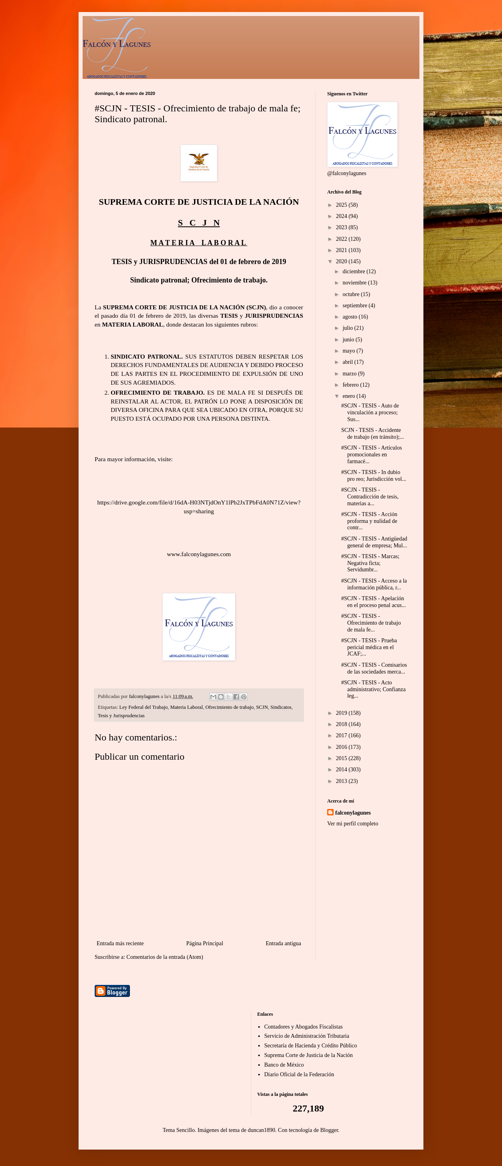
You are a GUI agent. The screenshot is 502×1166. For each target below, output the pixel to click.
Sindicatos (281, 707)
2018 (342, 724)
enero (349, 396)
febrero (351, 385)
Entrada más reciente (120, 943)
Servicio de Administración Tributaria (306, 1036)
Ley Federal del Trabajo (143, 707)
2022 (342, 239)
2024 (342, 216)
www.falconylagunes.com (199, 554)
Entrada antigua (283, 943)
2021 (342, 250)
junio (348, 340)
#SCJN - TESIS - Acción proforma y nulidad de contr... (369, 521)
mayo (349, 351)
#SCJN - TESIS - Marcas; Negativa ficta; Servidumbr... (370, 563)
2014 (342, 770)
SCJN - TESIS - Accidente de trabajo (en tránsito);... (372, 433)
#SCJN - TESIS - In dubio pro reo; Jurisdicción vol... (373, 475)
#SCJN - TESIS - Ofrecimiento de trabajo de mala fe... (371, 623)
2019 (342, 713)
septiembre (355, 306)
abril (348, 362)
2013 (342, 781)
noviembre (355, 283)
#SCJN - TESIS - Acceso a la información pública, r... (374, 584)
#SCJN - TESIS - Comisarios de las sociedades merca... (374, 668)
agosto (350, 317)
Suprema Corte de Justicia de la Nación (308, 1055)
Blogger (329, 1130)
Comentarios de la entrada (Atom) (164, 957)
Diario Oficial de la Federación (299, 1074)
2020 (342, 261)
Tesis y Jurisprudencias (121, 715)
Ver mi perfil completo (352, 824)
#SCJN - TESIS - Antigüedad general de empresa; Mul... (374, 542)
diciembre (354, 271)
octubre (351, 294)
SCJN (262, 707)
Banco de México (284, 1065)
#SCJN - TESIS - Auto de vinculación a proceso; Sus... (370, 412)
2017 (342, 735)
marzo (350, 374)
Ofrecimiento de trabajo (229, 707)
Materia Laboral (186, 707)
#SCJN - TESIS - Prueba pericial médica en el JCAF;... (369, 647)
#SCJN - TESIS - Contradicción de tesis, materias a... (370, 496)
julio (348, 328)
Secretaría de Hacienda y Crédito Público (310, 1046)
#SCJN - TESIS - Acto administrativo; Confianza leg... (373, 689)
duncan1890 (261, 1130)
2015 (342, 758)
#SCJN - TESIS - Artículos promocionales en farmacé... (371, 454)
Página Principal (204, 943)
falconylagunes (353, 813)
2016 (342, 747)
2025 (342, 205)
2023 (342, 227)
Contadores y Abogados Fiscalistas (303, 1027)
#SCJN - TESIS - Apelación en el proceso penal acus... (373, 601)
